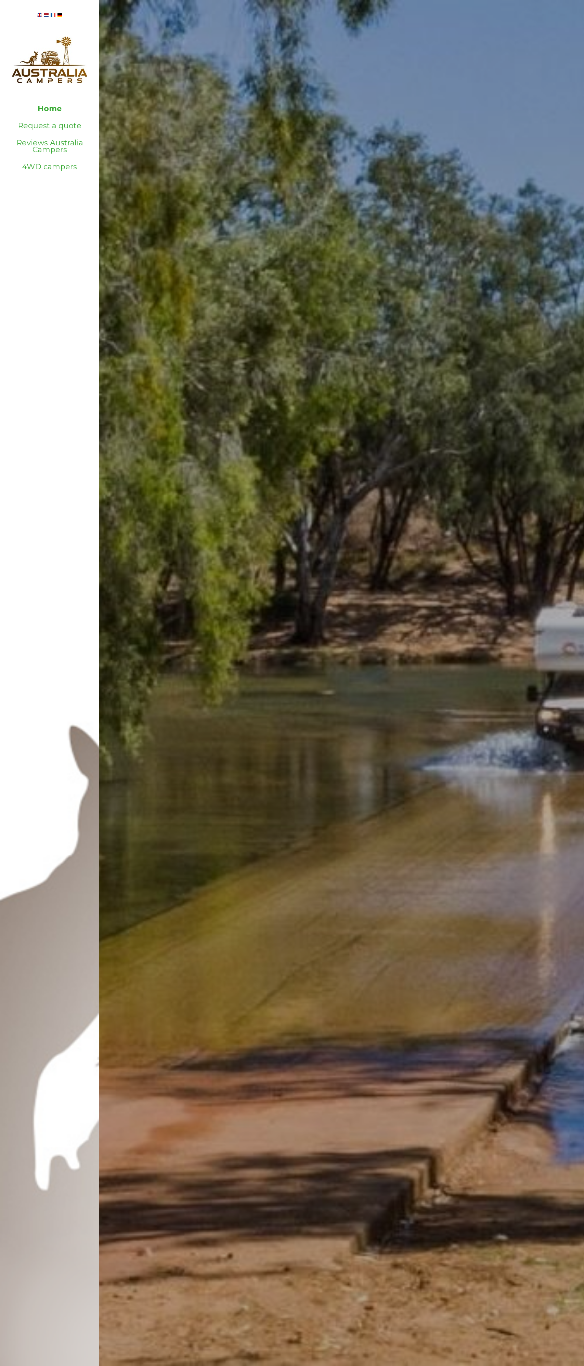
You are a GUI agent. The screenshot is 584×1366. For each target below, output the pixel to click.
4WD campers (49, 166)
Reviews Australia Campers (49, 146)
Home (50, 108)
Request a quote (49, 125)
